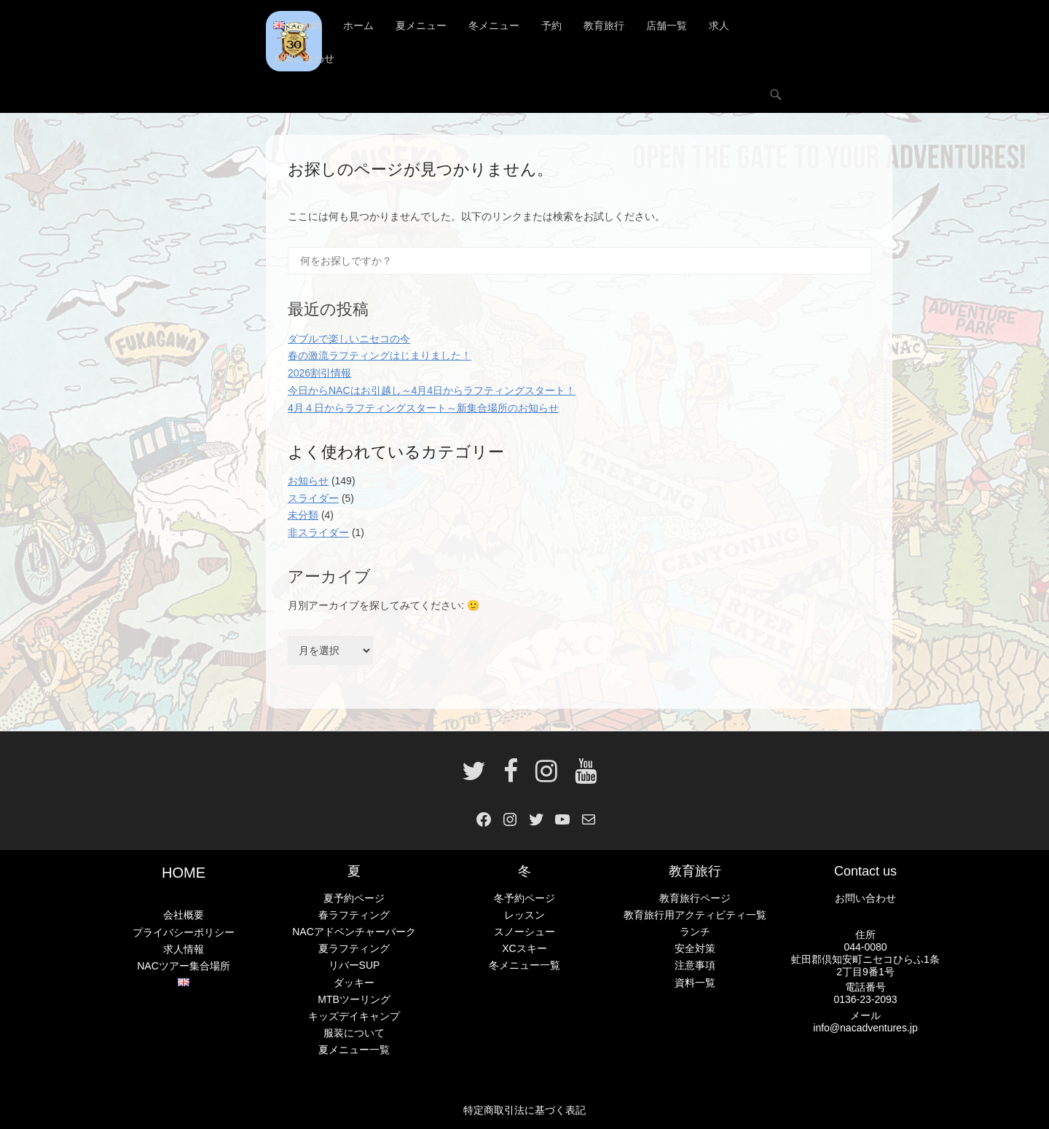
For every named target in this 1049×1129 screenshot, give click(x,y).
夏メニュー (421, 25)
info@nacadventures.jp (865, 1028)
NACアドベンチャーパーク (354, 932)
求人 (719, 25)
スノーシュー (524, 932)
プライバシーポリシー (184, 932)
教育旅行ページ (695, 898)
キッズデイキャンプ (354, 1016)
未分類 (303, 516)
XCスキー (524, 949)
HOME (183, 873)
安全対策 (695, 949)
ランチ (695, 932)
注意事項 (695, 966)
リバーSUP (354, 966)
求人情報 (183, 949)
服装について (354, 1033)
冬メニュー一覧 (524, 966)
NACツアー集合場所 (183, 966)
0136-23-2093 (865, 999)
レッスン (524, 915)
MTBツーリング (354, 999)
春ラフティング (354, 915)
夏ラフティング (354, 949)
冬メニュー (493, 25)
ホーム (358, 25)
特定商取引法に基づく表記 (524, 1110)
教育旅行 (604, 25)
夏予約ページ (354, 898)
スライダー (313, 498)
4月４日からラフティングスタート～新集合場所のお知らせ (423, 408)
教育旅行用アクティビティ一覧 (695, 915)
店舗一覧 (666, 25)
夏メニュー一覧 (354, 1049)
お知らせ (308, 481)
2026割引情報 (319, 373)
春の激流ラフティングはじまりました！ (379, 356)
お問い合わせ (303, 58)
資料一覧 (695, 982)
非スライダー (318, 532)
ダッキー (354, 982)
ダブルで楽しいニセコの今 (349, 339)
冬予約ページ (524, 898)
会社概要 (183, 915)
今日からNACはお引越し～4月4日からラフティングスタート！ (431, 390)
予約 (551, 25)
